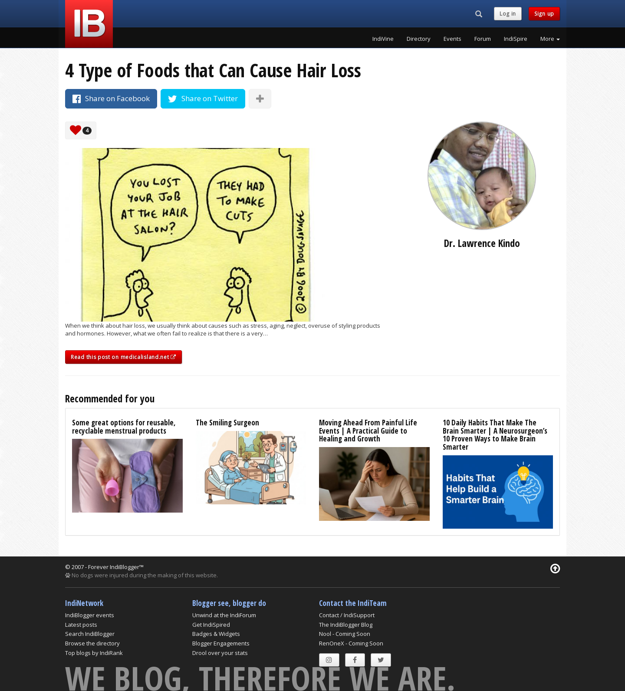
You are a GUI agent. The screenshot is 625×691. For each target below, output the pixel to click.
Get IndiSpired (211, 624)
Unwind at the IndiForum (224, 615)
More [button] (550, 39)
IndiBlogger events (89, 615)
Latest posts (81, 624)
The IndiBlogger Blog (345, 624)
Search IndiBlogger (90, 634)
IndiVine (383, 39)
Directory (419, 39)
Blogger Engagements (221, 643)
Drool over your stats (220, 653)
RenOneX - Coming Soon (351, 643)
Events (452, 39)
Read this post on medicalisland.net (123, 357)
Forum (482, 39)
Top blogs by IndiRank (94, 653)
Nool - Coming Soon (344, 634)
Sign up (544, 13)
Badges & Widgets (216, 634)
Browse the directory (92, 643)
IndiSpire (515, 39)
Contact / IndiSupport (347, 615)
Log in (508, 13)
